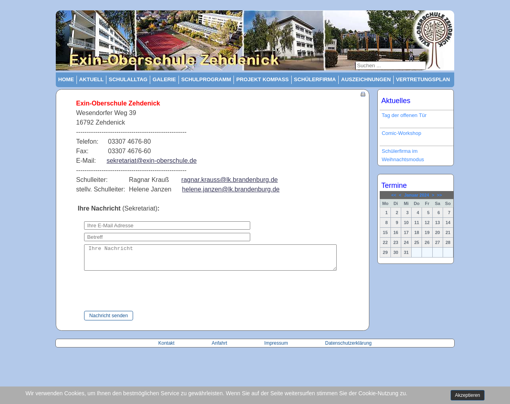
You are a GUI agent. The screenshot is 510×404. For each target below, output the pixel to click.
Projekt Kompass (262, 79)
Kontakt (167, 348)
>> (439, 195)
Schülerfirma (315, 79)
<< (393, 195)
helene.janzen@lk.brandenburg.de (231, 189)
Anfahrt (220, 348)
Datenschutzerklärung (348, 348)
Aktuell (91, 79)
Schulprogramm (206, 79)
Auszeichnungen (366, 79)
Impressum (276, 348)
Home (66, 79)
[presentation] (132, 296)
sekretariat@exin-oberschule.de (151, 160)
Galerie (164, 79)
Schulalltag (128, 79)
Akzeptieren (467, 395)
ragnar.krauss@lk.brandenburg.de (229, 179)
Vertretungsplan (423, 79)
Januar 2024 (416, 195)
